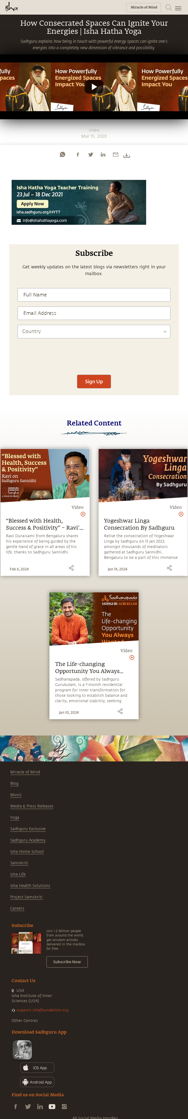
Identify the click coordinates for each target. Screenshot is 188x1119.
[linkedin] (103, 154)
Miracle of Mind (25, 772)
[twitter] (90, 154)
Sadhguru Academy (27, 840)
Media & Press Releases (31, 806)
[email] (115, 154)
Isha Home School (27, 852)
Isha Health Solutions (30, 886)
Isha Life (18, 874)
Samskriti (19, 863)
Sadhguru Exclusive (28, 829)
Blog (14, 783)
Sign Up (94, 381)
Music (16, 795)
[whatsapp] (62, 154)
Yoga (14, 818)
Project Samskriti (26, 897)
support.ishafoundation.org (42, 1010)
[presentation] (94, 353)
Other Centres (25, 1021)
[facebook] (78, 154)
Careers (17, 908)
